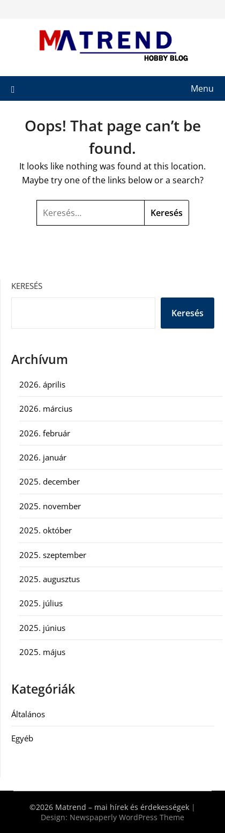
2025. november (50, 506)
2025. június (42, 627)
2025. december (49, 481)
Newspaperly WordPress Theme (127, 817)
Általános (28, 714)
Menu (202, 88)
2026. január (42, 457)
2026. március (45, 408)
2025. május (42, 651)
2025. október (45, 530)
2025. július (41, 603)
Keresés (26, 285)
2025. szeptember (52, 554)
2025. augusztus (49, 579)
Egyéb (22, 738)
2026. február (44, 433)
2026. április (42, 384)
